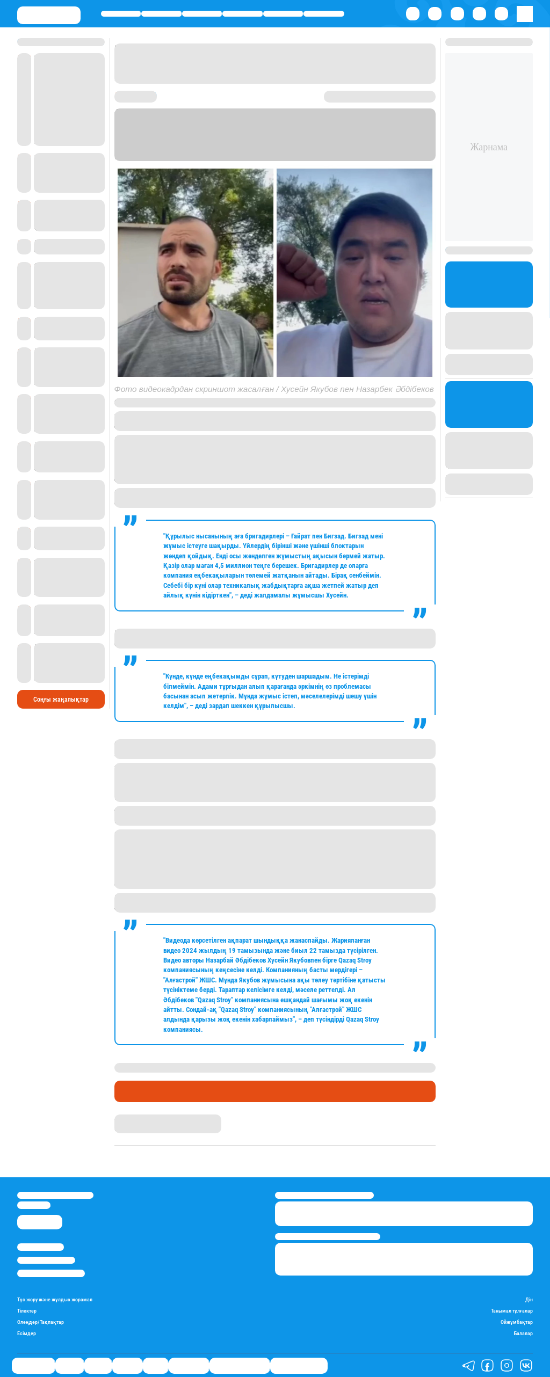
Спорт (283, 14)
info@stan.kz (33, 1204)
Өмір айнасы (121, 14)
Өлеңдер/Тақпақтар (40, 1322)
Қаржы (161, 14)
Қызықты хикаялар (239, 1365)
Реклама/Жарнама (46, 1260)
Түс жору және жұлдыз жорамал (54, 1299)
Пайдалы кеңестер (299, 1365)
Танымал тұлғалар (512, 1311)
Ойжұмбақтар (517, 1322)
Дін (529, 1299)
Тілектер (27, 1311)
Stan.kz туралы (40, 1246)
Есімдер (26, 1333)
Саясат (202, 14)
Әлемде (242, 14)
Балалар (523, 1333)
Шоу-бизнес (324, 14)
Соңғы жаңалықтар (61, 654)
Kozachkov (161, 402)
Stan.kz (258, 148)
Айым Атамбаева (141, 1118)
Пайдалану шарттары (51, 1273)
